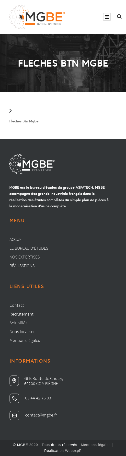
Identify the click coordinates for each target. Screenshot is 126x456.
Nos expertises (25, 257)
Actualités (18, 323)
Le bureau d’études (29, 248)
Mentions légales (25, 340)
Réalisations (22, 265)
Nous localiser (22, 331)
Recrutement (22, 314)
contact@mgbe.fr (33, 415)
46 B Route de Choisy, (36, 378)
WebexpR (73, 451)
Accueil (17, 239)
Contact (17, 305)
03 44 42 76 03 (30, 398)
